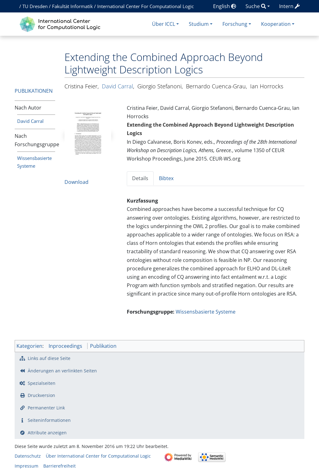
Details (140, 178)
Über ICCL (163, 24)
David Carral (30, 121)
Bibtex (166, 178)
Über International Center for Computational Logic (98, 456)
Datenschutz (28, 456)
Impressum (26, 466)
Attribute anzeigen (47, 433)
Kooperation (276, 24)
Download (76, 182)
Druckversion (41, 395)
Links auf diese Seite (49, 358)
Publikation (103, 346)
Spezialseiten (41, 383)
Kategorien (29, 346)
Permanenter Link (46, 408)
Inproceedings (65, 346)
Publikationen (34, 90)
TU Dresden (35, 6)
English (224, 6)
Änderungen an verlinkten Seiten (62, 371)
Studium (199, 24)
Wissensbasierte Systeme (206, 311)
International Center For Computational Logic (145, 6)
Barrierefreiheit (59, 466)
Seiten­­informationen (49, 420)
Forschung (234, 24)
